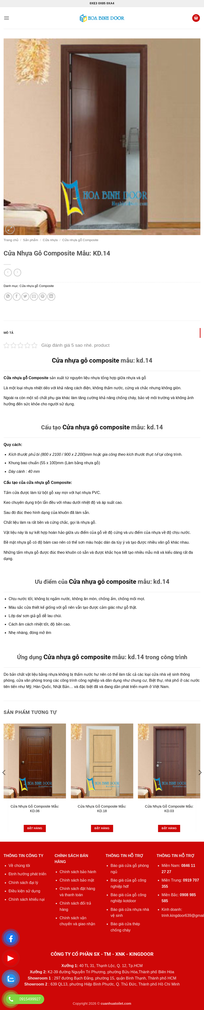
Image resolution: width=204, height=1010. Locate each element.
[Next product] (8, 272)
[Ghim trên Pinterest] (43, 297)
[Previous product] (17, 272)
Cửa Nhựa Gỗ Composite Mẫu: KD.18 (102, 808)
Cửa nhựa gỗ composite (85, 360)
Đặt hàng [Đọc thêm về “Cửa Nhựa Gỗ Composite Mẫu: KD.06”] (34, 828)
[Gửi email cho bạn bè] (34, 297)
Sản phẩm (30, 240)
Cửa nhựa (50, 240)
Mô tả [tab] (8, 333)
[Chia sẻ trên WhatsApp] (8, 297)
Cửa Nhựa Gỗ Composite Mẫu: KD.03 (169, 808)
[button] (6, 18)
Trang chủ (11, 240)
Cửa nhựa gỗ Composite (80, 240)
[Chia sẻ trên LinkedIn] (51, 297)
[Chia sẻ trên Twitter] (25, 297)
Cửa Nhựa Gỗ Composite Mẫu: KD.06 (35, 808)
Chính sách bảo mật (77, 880)
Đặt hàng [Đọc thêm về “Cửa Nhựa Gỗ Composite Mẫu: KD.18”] (101, 828)
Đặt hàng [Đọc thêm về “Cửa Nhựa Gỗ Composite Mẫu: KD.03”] (169, 828)
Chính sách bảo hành (78, 872)
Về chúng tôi (19, 866)
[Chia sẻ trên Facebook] (17, 297)
